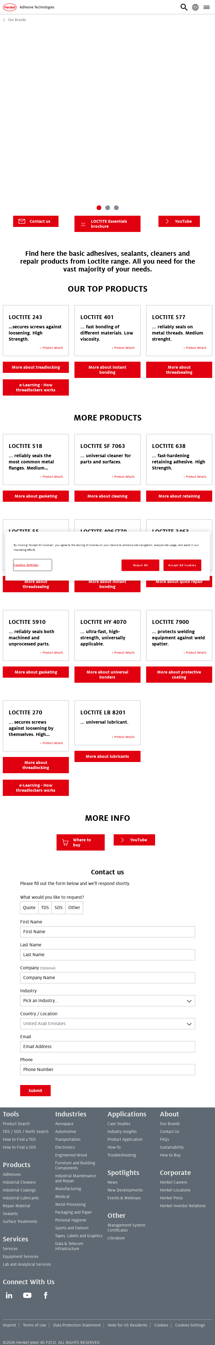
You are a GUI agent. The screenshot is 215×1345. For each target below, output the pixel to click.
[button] (184, 7)
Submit (35, 1090)
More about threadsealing (179, 370)
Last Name (30, 944)
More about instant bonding (107, 370)
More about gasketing (36, 496)
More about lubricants (107, 756)
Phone (26, 1059)
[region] (107, 556)
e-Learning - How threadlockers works (35, 387)
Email (25, 1036)
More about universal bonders (107, 674)
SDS (59, 907)
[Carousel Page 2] (107, 207)
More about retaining (179, 496)
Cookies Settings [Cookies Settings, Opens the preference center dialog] (26, 564)
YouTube (177, 221)
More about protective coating (179, 674)
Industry (28, 990)
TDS (45, 907)
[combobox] (107, 1000)
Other (74, 907)
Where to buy (76, 842)
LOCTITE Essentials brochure (103, 224)
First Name (31, 921)
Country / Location (38, 1013)
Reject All (140, 565)
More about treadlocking (36, 367)
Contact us (34, 221)
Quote (29, 907)
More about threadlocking (35, 765)
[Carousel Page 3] (116, 207)
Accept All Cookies (182, 565)
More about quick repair (179, 581)
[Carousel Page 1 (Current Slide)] (99, 207)
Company (37, 967)
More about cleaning (107, 496)
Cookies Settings (190, 1325)
